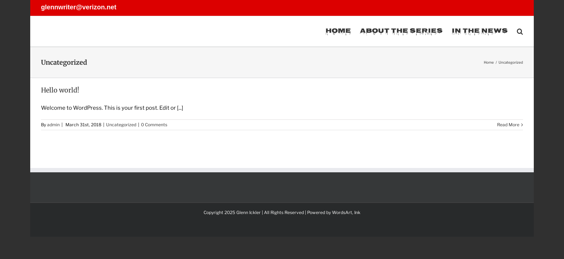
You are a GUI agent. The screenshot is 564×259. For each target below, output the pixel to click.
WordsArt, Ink (346, 212)
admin (53, 124)
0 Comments (154, 124)
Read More (508, 124)
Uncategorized (121, 124)
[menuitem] (325, 31)
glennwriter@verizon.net (79, 7)
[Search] (520, 31)
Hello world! (60, 90)
